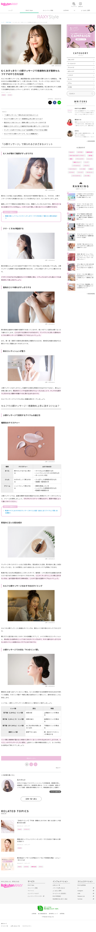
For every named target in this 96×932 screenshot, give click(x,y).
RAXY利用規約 (57, 896)
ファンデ (80, 172)
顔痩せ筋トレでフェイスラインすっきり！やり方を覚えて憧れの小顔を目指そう (31, 217)
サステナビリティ (27, 926)
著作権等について (53, 913)
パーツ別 (82, 169)
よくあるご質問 (85, 10)
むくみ (9, 95)
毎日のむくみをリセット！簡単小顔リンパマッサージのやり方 (25, 122)
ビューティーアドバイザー (35, 896)
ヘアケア (70, 75)
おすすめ (26, 866)
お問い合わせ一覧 (15, 926)
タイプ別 (87, 175)
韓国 (71, 159)
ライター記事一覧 (55, 791)
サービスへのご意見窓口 (59, 893)
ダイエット (26, 829)
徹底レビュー (77, 162)
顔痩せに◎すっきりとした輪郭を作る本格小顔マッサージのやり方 (26, 126)
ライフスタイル (76, 175)
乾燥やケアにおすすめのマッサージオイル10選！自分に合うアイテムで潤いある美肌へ (31, 511)
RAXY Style (29, 10)
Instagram (80, 890)
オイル (40, 866)
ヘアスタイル (76, 165)
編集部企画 (33, 866)
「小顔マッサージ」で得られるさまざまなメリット (21, 115)
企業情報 (34, 913)
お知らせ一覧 (56, 885)
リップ (86, 162)
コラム (70, 83)
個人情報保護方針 (42, 913)
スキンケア (71, 59)
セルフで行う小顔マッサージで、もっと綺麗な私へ (21, 134)
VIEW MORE (91, 141)
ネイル (70, 79)
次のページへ (31, 758)
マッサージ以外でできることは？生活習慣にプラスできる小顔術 (25, 130)
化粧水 (90, 169)
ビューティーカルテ (33, 893)
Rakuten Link (81, 896)
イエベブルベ (72, 169)
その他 (70, 87)
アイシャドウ (79, 159)
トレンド (89, 159)
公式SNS (66, 10)
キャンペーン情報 (48, 10)
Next (58, 768)
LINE (79, 893)
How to (3, 95)
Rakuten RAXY (9, 4)
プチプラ (86, 165)
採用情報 (62, 913)
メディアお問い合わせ (59, 888)
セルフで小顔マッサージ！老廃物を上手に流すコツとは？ (23, 119)
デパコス (71, 172)
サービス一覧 (4, 926)
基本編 (90, 155)
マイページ (31, 890)
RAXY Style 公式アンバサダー (77, 155)
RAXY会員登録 (82, 885)
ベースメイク (71, 63)
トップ (10, 10)
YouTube (80, 899)
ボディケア (8, 92)
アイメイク (71, 67)
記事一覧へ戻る (31, 799)
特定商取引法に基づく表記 (60, 899)
